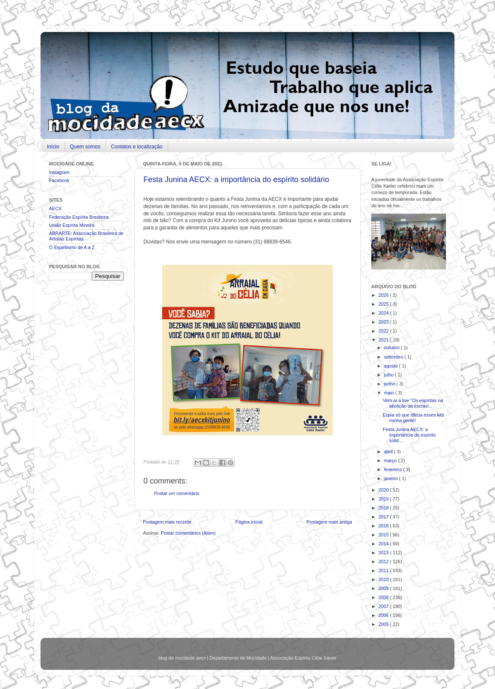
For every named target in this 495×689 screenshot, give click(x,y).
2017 (384, 516)
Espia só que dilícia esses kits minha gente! (413, 417)
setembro (394, 356)
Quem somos (85, 147)
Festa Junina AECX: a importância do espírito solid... (409, 435)
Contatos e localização (137, 147)
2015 (384, 534)
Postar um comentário (176, 493)
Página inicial (248, 521)
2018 (384, 507)
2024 (384, 313)
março (391, 460)
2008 (384, 597)
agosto (391, 365)
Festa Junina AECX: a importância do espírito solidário (236, 179)
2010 (384, 579)
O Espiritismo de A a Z (72, 247)
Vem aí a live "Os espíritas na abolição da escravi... (413, 403)
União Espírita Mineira (71, 225)
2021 (384, 339)
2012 (384, 561)
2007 (384, 606)
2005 (384, 624)
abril (389, 451)
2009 (384, 588)
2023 (384, 321)
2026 (384, 295)
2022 (384, 330)
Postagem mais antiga (329, 521)
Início (53, 147)
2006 (384, 615)
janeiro (391, 478)
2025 (384, 304)
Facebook (59, 180)
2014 (384, 543)
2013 (384, 552)
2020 (384, 489)
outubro (392, 347)
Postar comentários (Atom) (188, 533)
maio (389, 392)
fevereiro (393, 469)
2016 (384, 525)
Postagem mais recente (167, 521)
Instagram (59, 172)
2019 (384, 498)
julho (389, 374)
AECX (55, 208)
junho (390, 383)
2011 (384, 570)
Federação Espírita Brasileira (78, 217)
